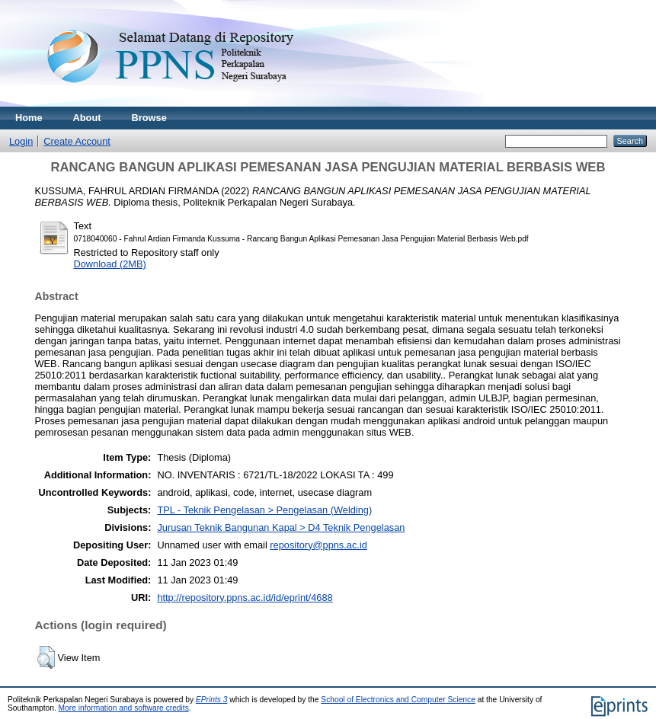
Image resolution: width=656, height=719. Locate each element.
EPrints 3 (212, 699)
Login (21, 141)
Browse (149, 117)
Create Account (76, 141)
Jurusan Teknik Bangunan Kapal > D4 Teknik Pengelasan (281, 527)
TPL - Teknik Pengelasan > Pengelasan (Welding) (264, 510)
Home (29, 117)
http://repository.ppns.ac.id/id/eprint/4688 (244, 597)
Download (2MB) (110, 264)
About (87, 117)
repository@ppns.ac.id (318, 545)
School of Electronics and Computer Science (398, 699)
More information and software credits (124, 708)
